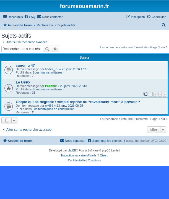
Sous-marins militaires (48, 72)
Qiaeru (104, 155)
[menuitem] (29, 17)
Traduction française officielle (79, 155)
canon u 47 (25, 65)
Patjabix (51, 86)
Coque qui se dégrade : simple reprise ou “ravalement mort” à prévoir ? (78, 102)
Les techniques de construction (54, 109)
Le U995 (23, 82)
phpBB (72, 150)
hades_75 (51, 69)
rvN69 (49, 105)
